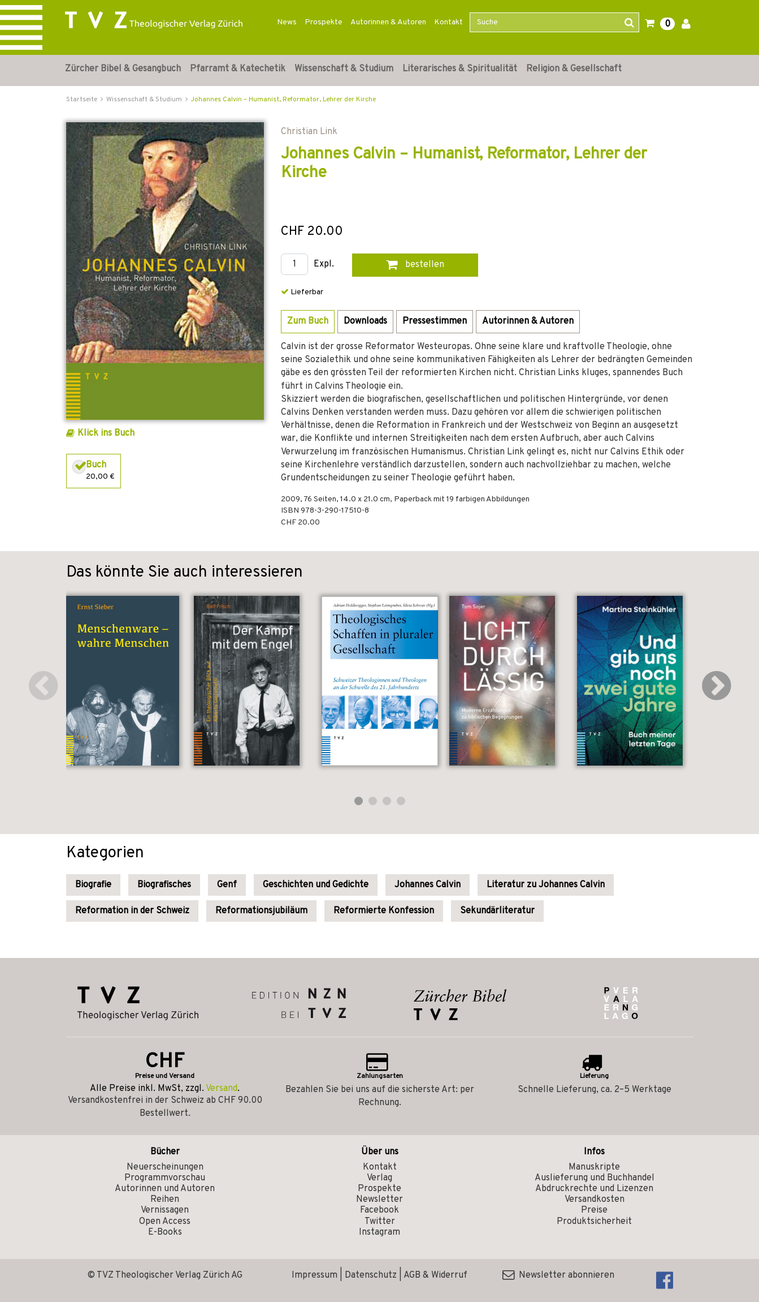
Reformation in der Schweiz (132, 911)
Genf (227, 885)
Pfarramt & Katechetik (237, 69)
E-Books (165, 1232)
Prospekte (323, 22)
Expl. (324, 264)
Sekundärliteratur (497, 911)
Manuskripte (594, 1167)
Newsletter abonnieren (558, 1275)
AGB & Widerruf (435, 1275)
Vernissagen (165, 1210)
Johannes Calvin (427, 885)
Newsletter (379, 1199)
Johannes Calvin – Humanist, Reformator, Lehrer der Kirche (283, 99)
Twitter (380, 1221)
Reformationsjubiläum (261, 911)
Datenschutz (371, 1275)
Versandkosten (594, 1199)
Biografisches (164, 885)
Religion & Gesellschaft (574, 69)
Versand (221, 1088)
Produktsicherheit (594, 1221)
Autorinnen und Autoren (165, 1188)
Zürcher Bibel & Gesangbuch (123, 69)
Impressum (314, 1275)
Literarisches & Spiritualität (459, 69)
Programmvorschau (164, 1178)
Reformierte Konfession (383, 911)
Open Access (164, 1221)
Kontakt (448, 22)
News (287, 22)
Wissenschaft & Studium (343, 69)
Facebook (379, 1210)
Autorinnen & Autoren (388, 22)
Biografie (93, 885)
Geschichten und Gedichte (315, 885)
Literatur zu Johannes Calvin (546, 885)
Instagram (379, 1232)
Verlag (379, 1178)
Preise (594, 1210)
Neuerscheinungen (165, 1167)
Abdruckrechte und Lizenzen (594, 1188)
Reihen (164, 1199)
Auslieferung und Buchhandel (594, 1178)
